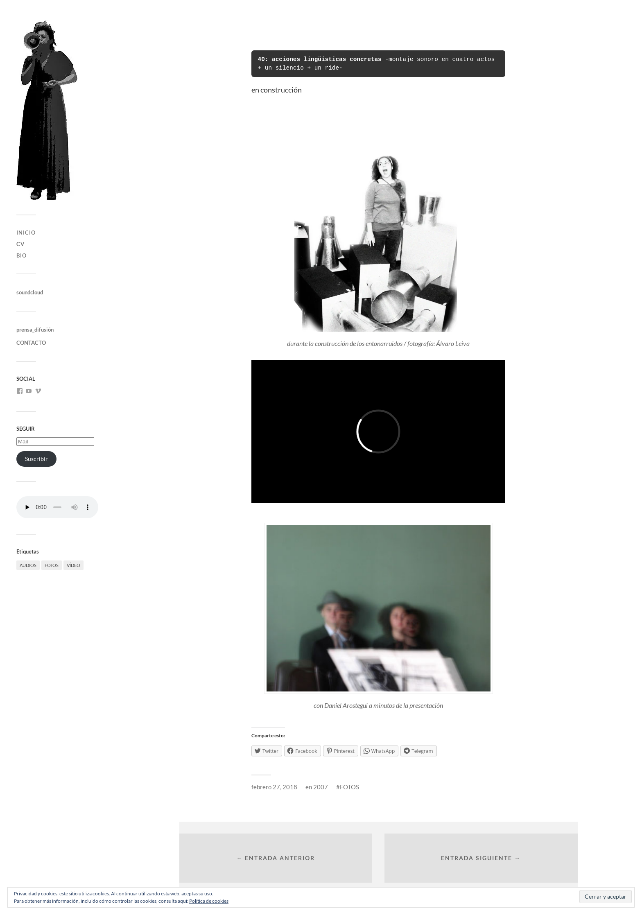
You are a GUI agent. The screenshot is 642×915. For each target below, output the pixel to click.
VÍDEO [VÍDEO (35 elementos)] (73, 565)
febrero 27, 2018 (274, 787)
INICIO (26, 232)
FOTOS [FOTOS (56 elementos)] (52, 565)
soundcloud (29, 292)
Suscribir (36, 458)
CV (20, 244)
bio (21, 255)
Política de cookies (208, 901)
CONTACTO (31, 342)
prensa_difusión (35, 329)
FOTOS (349, 787)
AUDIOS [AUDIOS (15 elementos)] (28, 565)
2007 (320, 787)
